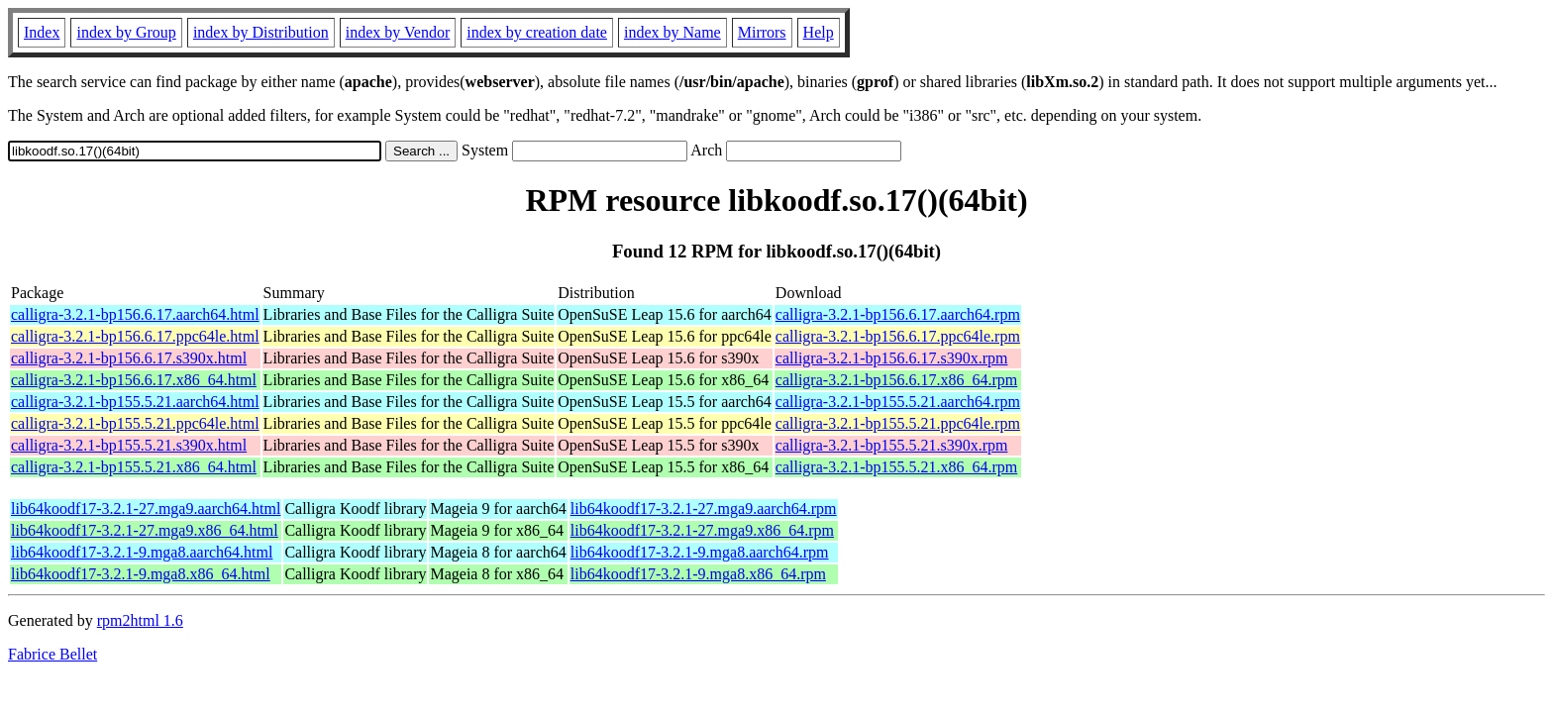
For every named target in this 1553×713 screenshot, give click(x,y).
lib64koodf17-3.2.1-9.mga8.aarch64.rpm (699, 552)
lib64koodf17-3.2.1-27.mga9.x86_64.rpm (702, 530)
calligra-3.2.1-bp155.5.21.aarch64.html (135, 401)
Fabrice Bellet (52, 654)
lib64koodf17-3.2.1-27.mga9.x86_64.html (144, 530)
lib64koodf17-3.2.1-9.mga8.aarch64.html (141, 552)
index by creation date (536, 32)
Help (818, 32)
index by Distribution (261, 32)
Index (41, 32)
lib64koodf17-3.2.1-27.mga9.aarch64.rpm (703, 508)
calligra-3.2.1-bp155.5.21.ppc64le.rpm (898, 423)
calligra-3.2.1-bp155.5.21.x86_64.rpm (896, 466)
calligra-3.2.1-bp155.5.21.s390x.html (129, 445)
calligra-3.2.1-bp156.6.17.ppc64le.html (135, 336)
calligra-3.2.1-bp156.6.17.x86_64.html (134, 379)
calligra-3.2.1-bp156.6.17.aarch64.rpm (898, 314)
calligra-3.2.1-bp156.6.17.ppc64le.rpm (898, 336)
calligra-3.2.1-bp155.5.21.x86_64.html (134, 466)
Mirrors (762, 32)
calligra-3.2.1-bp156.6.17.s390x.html (129, 358)
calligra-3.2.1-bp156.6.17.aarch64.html (135, 314)
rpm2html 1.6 (140, 620)
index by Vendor (398, 32)
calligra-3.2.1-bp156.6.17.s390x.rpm (892, 358)
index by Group (125, 32)
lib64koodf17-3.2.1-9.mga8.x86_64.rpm (698, 573)
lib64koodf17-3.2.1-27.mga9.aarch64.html (145, 508)
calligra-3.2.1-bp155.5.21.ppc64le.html (135, 423)
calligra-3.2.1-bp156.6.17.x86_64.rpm (896, 379)
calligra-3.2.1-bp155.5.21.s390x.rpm (892, 445)
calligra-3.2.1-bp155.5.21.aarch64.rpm (898, 401)
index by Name (672, 32)
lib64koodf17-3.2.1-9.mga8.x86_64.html (140, 573)
